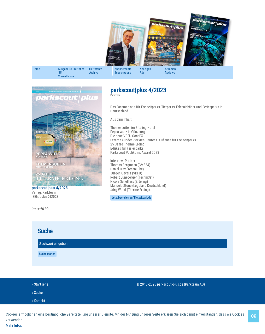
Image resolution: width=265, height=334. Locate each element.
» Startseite (40, 284)
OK (253, 316)
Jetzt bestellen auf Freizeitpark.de (131, 197)
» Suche (37, 293)
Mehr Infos (14, 325)
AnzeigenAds (145, 70)
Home (36, 69)
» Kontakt (38, 301)
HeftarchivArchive (95, 70)
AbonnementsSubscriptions (122, 70)
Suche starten (47, 254)
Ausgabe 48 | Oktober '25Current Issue (71, 72)
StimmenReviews (170, 70)
